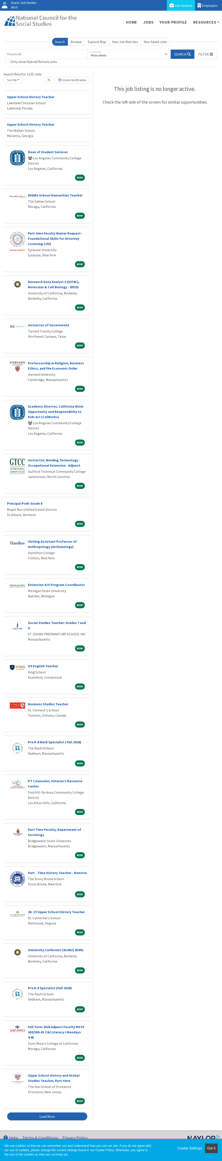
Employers (208, 5)
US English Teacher (43, 666)
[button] (206, 54)
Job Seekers (180, 5)
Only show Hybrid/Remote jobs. (34, 61)
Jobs (148, 22)
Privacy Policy (74, 1137)
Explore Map (97, 42)
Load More (47, 1116)
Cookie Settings (189, 1148)
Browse (76, 42)
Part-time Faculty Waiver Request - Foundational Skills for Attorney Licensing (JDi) (55, 238)
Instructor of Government (48, 325)
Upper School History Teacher (30, 97)
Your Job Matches (125, 42)
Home (131, 22)
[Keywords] (46, 54)
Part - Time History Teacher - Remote (57, 873)
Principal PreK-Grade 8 (24, 503)
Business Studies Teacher (48, 704)
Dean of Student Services (48, 152)
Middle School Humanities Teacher (55, 195)
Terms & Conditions (40, 1137)
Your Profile (173, 22)
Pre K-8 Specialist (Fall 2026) (50, 988)
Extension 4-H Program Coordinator (56, 584)
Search (60, 42)
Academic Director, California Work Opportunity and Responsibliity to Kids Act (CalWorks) (55, 411)
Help (10, 1137)
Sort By (12, 80)
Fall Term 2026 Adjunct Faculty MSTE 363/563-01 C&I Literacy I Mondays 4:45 (56, 1032)
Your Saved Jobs (155, 42)
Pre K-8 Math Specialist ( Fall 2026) (54, 742)
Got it (211, 1148)
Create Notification (72, 80)
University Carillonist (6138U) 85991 (56, 950)
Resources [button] (204, 22)
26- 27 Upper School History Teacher (56, 912)
